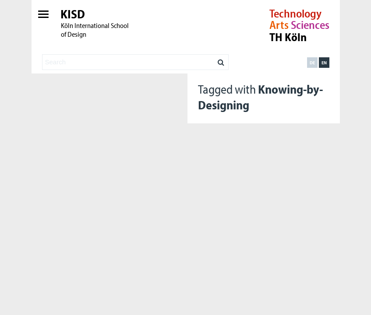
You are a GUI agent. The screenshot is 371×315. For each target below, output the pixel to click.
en (324, 63)
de (312, 63)
